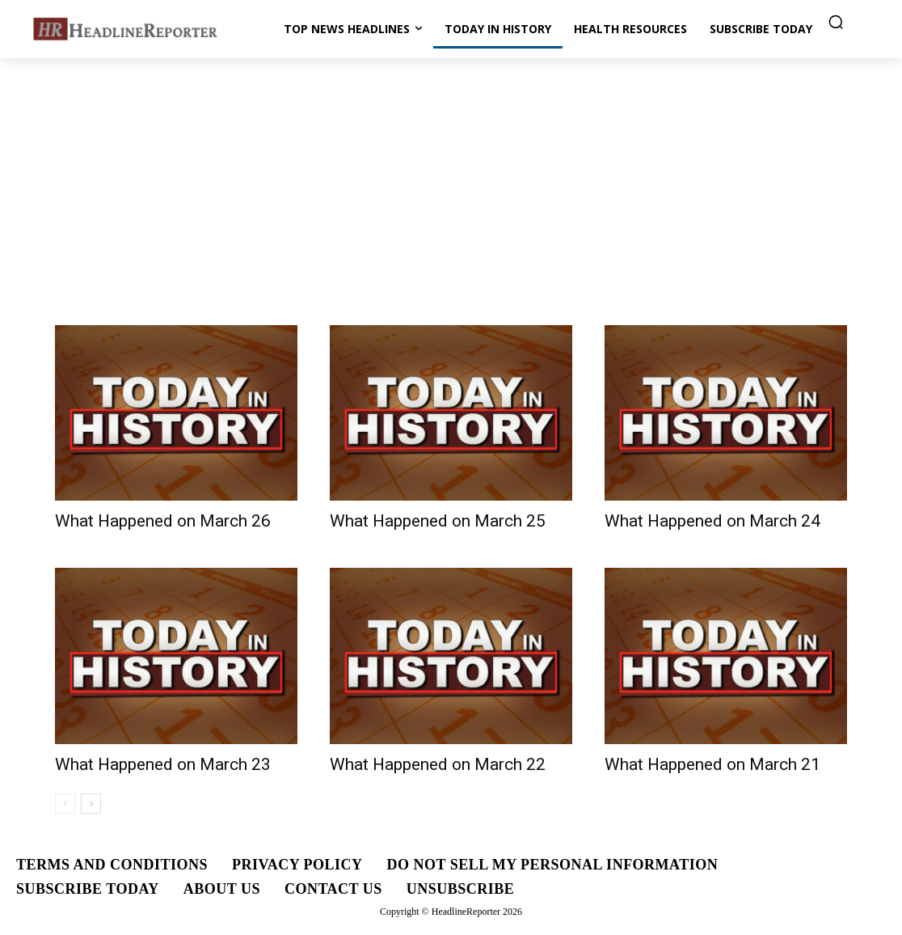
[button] (836, 22)
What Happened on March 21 (712, 764)
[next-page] (91, 803)
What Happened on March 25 (438, 521)
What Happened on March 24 (712, 521)
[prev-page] (65, 803)
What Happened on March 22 (438, 764)
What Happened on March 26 (163, 521)
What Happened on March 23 (163, 764)
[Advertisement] (451, 179)
